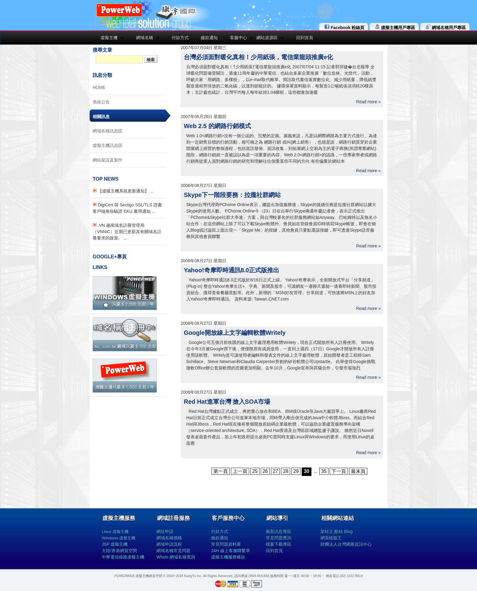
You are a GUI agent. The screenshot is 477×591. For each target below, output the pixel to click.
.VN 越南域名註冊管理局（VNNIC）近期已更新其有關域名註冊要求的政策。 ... (127, 231)
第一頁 (220, 471)
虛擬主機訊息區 (107, 145)
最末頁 (358, 471)
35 (324, 471)
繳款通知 (209, 37)
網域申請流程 (169, 544)
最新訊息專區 (278, 531)
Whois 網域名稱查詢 (175, 557)
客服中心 (238, 37)
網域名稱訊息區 (107, 130)
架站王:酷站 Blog (337, 531)
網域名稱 (144, 37)
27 (275, 471)
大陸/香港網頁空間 (119, 550)
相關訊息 (101, 116)
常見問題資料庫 (226, 544)
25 (255, 471)
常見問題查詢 (278, 537)
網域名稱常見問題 (173, 550)
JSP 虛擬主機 (115, 544)
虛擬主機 (109, 37)
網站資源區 (267, 37)
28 (285, 471)
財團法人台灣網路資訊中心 (346, 544)
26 (265, 471)
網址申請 (164, 531)
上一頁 (240, 471)
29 (296, 471)
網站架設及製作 (107, 160)
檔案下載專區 (278, 544)
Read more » (368, 101)
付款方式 (180, 37)
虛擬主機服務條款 (228, 557)
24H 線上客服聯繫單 (230, 550)
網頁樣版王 (331, 537)
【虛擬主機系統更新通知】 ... (123, 191)
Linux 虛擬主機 (115, 531)
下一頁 (338, 471)
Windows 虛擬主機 (118, 538)
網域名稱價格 (169, 537)
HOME (99, 87)
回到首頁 (304, 37)
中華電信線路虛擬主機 (123, 557)
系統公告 (101, 102)
